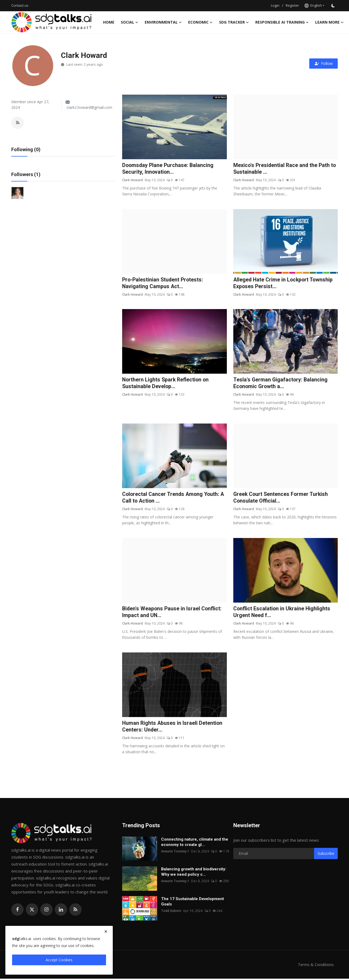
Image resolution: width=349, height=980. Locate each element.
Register (292, 5)
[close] (105, 931)
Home (108, 22)
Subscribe (326, 855)
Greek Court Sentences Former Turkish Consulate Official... (281, 498)
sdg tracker (234, 22)
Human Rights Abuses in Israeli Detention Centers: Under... (172, 727)
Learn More (329, 22)
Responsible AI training (282, 22)
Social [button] (129, 22)
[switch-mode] (334, 6)
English (313, 5)
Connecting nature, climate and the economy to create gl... (194, 843)
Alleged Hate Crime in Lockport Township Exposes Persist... (284, 283)
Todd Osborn (171, 912)
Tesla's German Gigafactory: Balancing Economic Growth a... (281, 383)
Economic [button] (200, 22)
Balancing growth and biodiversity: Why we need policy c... (193, 873)
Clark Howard (132, 180)
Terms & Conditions (315, 965)
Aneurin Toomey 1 (175, 852)
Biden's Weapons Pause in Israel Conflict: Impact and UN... (172, 613)
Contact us (19, 5)
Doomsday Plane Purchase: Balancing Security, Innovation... (168, 169)
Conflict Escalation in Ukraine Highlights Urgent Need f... (282, 613)
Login (275, 5)
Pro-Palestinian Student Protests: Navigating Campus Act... (163, 283)
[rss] (75, 911)
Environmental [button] (163, 22)
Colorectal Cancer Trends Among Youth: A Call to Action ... (174, 498)
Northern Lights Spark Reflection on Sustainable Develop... (166, 383)
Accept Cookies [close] (59, 959)
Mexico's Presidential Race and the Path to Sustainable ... (285, 169)
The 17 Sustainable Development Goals (192, 903)
